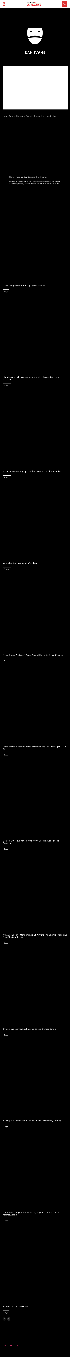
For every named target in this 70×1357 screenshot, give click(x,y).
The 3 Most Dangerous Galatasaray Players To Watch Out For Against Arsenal (32, 1213)
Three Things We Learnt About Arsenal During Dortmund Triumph (33, 655)
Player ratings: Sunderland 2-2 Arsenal (28, 176)
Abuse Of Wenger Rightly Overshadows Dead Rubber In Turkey (32, 471)
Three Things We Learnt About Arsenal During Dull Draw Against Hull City (34, 747)
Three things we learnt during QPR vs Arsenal (24, 285)
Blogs (6, 292)
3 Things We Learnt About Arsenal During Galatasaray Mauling (32, 1120)
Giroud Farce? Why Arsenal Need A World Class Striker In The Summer (31, 378)
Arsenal (6, 386)
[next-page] (8, 1319)
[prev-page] (4, 1319)
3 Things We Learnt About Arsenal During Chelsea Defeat (29, 1029)
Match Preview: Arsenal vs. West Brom (20, 563)
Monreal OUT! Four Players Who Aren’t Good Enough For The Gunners (31, 841)
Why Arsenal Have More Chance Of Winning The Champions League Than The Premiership (35, 936)
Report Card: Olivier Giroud (15, 1306)
